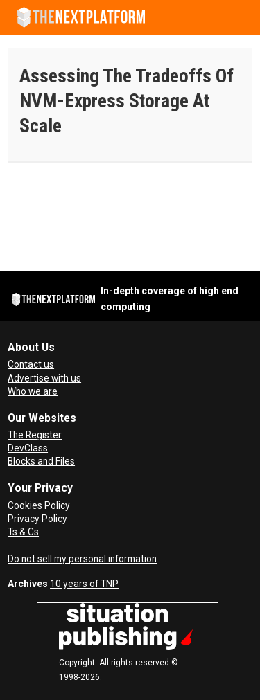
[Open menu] (242, 17)
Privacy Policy (37, 518)
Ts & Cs (23, 531)
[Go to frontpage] (81, 17)
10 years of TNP (84, 583)
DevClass (28, 448)
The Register (35, 434)
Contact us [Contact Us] (31, 364)
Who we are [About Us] (33, 391)
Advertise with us (44, 378)
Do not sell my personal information (82, 558)
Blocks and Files (41, 461)
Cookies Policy (39, 505)
